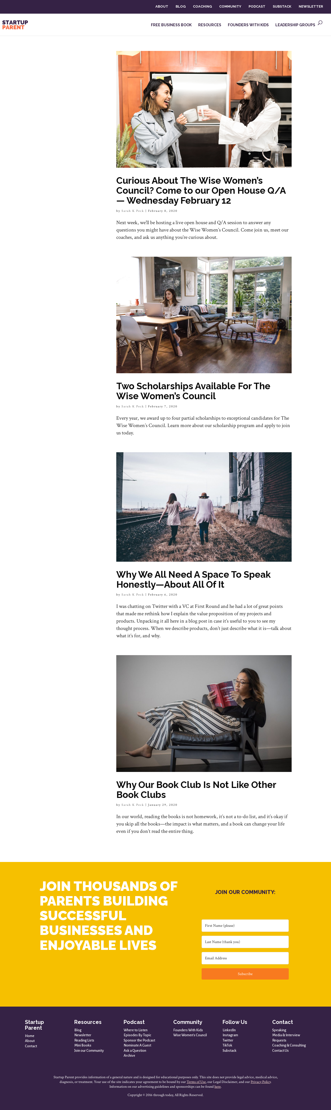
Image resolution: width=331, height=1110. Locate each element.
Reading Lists (84, 1040)
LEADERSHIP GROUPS (295, 25)
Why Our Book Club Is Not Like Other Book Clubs (196, 789)
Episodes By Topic (137, 1035)
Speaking (279, 1030)
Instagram (230, 1035)
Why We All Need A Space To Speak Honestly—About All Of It (193, 579)
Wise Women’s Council (190, 1035)
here (217, 1086)
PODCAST (257, 6)
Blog (77, 1030)
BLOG (181, 6)
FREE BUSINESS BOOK (171, 25)
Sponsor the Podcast (139, 1040)
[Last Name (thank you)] (245, 942)
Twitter (228, 1040)
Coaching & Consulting (289, 1045)
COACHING (202, 6)
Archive (129, 1056)
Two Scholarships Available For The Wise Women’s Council (193, 391)
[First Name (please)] (245, 925)
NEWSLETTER (311, 6)
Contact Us (280, 1051)
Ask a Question (135, 1051)
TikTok (227, 1045)
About (30, 1041)
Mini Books (82, 1045)
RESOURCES (209, 25)
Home (29, 1036)
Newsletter (82, 1035)
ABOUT (161, 6)
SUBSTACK (282, 6)
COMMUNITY (230, 6)
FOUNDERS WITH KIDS (248, 25)
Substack (230, 1051)
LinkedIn (229, 1030)
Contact (31, 1046)
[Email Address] (245, 958)
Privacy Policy (261, 1082)
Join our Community (89, 1051)
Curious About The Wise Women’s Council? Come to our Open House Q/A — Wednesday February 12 (201, 190)
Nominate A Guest (137, 1045)
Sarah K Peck (133, 211)
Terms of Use (196, 1082)
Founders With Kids (188, 1030)
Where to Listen (136, 1030)
